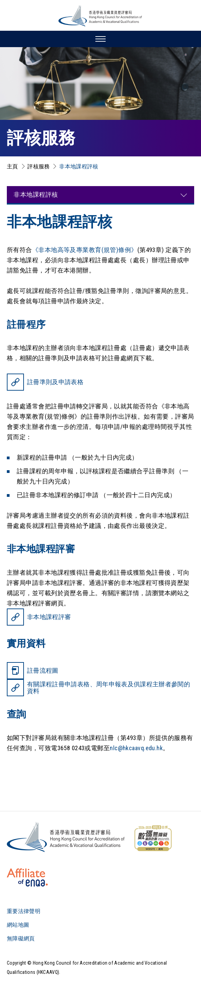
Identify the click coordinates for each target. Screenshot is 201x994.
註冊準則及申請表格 (55, 382)
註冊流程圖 (42, 670)
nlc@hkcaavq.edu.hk (136, 748)
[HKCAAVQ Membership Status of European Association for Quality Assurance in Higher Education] (27, 878)
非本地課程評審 (49, 616)
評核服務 (38, 166)
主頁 (12, 166)
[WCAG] (152, 838)
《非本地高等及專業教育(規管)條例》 (84, 249)
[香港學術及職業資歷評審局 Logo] (100, 16)
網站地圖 (18, 925)
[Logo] (66, 837)
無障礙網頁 (21, 938)
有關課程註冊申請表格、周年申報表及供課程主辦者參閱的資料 (108, 688)
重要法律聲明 (23, 911)
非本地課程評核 (78, 166)
